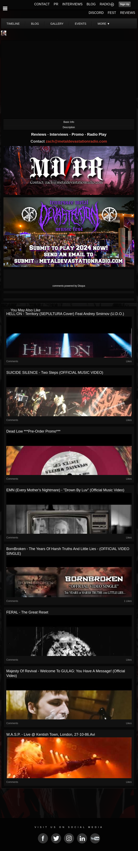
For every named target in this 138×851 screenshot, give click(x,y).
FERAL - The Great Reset (27, 612)
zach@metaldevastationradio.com (76, 141)
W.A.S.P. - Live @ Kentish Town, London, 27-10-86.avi (50, 734)
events (80, 23)
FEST (112, 12)
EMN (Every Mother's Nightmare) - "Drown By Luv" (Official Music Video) (65, 490)
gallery (56, 23)
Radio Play (96, 134)
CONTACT (42, 4)
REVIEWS (127, 12)
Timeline (13, 23)
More (104, 23)
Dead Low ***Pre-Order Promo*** (33, 431)
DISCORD (96, 12)
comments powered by (69, 285)
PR (56, 4)
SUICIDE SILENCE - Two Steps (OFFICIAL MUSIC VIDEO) (54, 373)
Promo (78, 134)
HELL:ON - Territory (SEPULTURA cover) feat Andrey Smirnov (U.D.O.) (65, 314)
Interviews (59, 134)
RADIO (105, 4)
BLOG (91, 4)
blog (35, 23)
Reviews (39, 134)
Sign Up (124, 4)
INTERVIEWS (72, 4)
